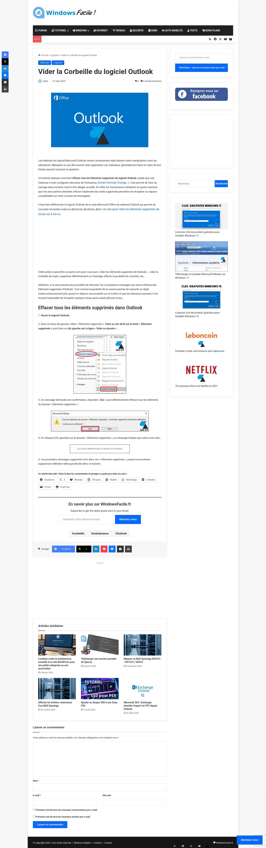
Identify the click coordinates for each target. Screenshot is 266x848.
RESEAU (119, 30)
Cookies (98, 841)
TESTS (192, 30)
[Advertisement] (167, 11)
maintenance (101, 532)
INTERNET (100, 30)
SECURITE (137, 30)
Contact (108, 841)
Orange (120, 182)
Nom (36, 779)
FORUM (41, 30)
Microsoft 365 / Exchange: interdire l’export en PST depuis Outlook (140, 704)
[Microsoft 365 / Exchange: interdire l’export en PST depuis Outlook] (142, 687)
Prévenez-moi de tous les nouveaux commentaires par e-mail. (67, 809)
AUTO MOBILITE (172, 30)
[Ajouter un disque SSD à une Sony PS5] (100, 687)
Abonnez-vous (128, 518)
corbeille (79, 532)
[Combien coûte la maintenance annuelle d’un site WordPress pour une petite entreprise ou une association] (57, 643)
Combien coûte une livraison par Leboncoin (199, 351)
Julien (47, 81)
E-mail (37, 794)
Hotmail (110, 182)
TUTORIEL (59, 30)
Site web (107, 794)
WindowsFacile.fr (224, 841)
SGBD (152, 30)
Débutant (44, 62)
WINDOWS (80, 30)
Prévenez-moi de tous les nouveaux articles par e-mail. (63, 815)
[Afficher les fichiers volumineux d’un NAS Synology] (57, 687)
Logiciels (54, 55)
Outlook (122, 532)
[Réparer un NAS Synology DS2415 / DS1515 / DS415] (142, 643)
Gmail (101, 182)
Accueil (43, 55)
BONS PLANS (211, 30)
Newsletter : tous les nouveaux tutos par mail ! (202, 67)
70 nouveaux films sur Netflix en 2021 (196, 386)
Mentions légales (82, 841)
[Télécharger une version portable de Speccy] (100, 643)
